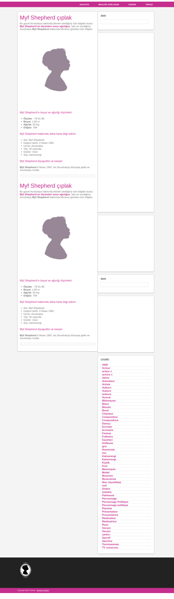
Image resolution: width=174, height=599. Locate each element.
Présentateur (110, 511)
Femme (106, 433)
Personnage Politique (115, 501)
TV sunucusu (110, 547)
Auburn (132, 5)
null (104, 485)
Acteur (106, 367)
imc (104, 452)
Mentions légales (43, 590)
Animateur (108, 381)
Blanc (105, 403)
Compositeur (110, 416)
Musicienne (109, 478)
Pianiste (107, 508)
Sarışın (106, 527)
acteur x (107, 371)
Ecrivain (107, 426)
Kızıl (105, 465)
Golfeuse (107, 443)
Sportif (106, 537)
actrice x (107, 374)
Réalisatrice (109, 521)
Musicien (107, 475)
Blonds (106, 407)
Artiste (106, 384)
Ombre (106, 488)
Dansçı (106, 423)
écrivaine (107, 430)
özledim (107, 492)
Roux (105, 524)
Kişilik (106, 462)
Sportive (107, 541)
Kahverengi (109, 456)
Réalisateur (109, 518)
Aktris (105, 377)
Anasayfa (84, 5)
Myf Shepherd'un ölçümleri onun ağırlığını (45, 26)
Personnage (109, 498)
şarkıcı (106, 534)
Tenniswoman (110, 544)
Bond (105, 410)
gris (104, 446)
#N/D (105, 364)
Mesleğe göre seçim (108, 5)
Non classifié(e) (111, 482)
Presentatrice (110, 514)
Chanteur (107, 413)
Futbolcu (107, 436)
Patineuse (108, 495)
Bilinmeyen (109, 400)
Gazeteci (107, 439)
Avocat (106, 397)
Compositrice (110, 420)
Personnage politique (115, 505)
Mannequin (109, 469)
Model (106, 472)
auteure (106, 394)
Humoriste (108, 449)
